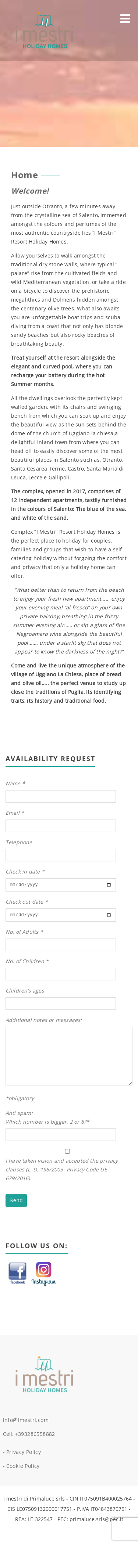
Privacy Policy (23, 1467)
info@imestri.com (26, 1435)
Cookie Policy (23, 1481)
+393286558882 (35, 1449)
